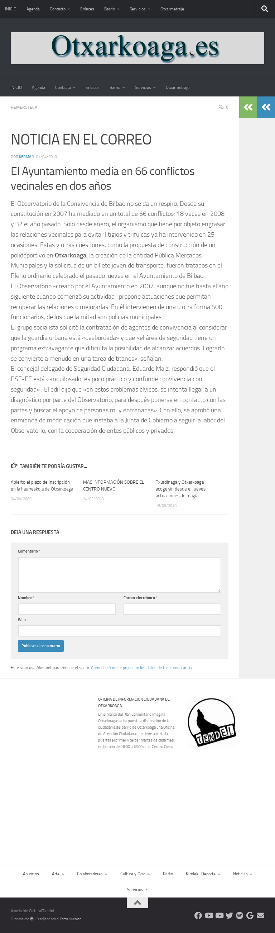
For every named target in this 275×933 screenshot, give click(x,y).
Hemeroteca (24, 107)
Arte (55, 873)
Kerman (26, 157)
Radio (168, 873)
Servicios (138, 8)
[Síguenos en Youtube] (208, 915)
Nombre (26, 598)
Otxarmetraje (172, 8)
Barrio (109, 8)
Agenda (33, 8)
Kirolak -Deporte (201, 873)
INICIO (10, 8)
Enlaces (87, 8)
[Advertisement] (230, 797)
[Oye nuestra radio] (239, 915)
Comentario (29, 551)
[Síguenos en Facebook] (198, 915)
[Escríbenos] (260, 915)
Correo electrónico (141, 598)
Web (22, 619)
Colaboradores (90, 873)
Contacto (58, 8)
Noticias (240, 873)
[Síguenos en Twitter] (229, 915)
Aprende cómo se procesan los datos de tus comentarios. (142, 667)
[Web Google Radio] (250, 915)
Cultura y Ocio (132, 873)
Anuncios (31, 873)
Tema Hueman (70, 919)
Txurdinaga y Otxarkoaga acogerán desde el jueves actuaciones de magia (181, 488)
